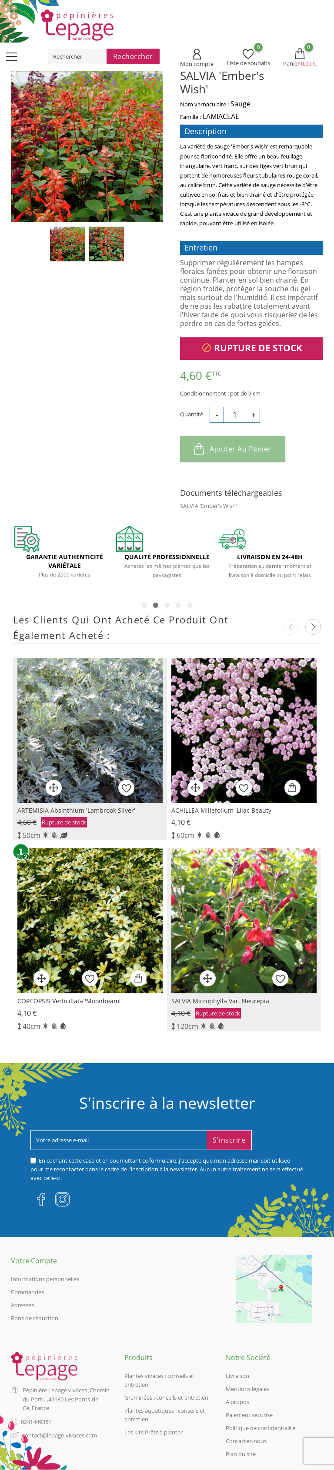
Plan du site (241, 1454)
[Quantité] (235, 414)
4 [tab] (178, 605)
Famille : (190, 117)
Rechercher (133, 56)
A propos (237, 1402)
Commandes (27, 1292)
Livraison (237, 1376)
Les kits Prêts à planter (153, 1432)
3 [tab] (167, 605)
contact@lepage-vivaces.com (59, 1435)
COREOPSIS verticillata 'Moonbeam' (68, 1001)
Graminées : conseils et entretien (166, 1397)
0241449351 (36, 1422)
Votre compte (34, 1261)
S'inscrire (229, 1140)
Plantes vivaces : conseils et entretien (159, 1380)
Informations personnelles (45, 1279)
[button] (313, 627)
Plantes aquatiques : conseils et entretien (164, 1415)
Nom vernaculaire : (204, 104)
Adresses (22, 1305)
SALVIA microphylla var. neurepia (220, 1001)
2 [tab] (155, 605)
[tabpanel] (64, 556)
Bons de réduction (34, 1318)
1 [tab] (144, 605)
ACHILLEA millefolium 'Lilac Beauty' (222, 810)
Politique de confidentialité (260, 1428)
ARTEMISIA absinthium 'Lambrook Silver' (76, 810)
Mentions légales (247, 1389)
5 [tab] (189, 605)
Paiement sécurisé (249, 1415)
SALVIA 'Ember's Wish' (208, 506)
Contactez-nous (246, 1441)
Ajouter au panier (232, 449)
